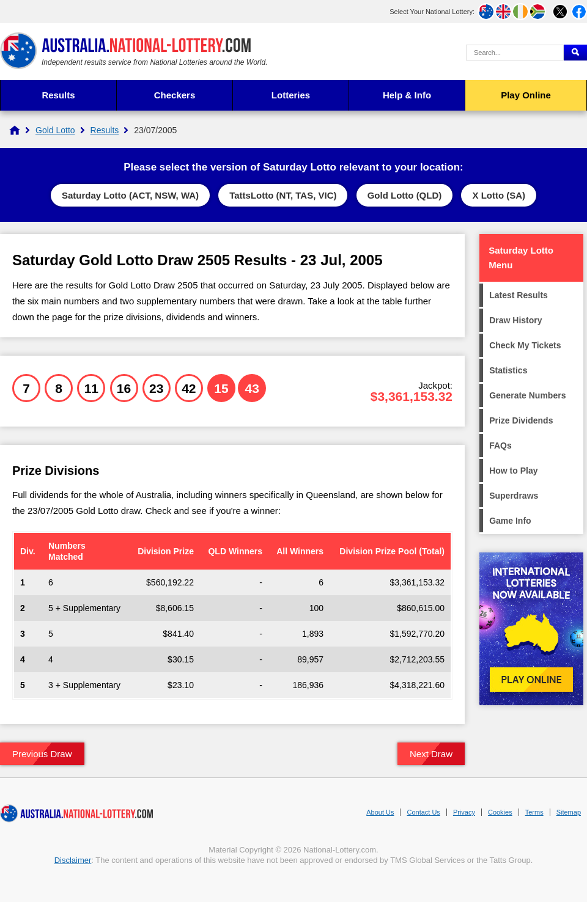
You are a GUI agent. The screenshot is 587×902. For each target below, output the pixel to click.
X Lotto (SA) (498, 195)
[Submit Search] (575, 53)
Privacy (464, 812)
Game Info (510, 521)
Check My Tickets (525, 345)
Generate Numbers (527, 395)
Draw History (515, 320)
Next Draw (431, 754)
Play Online (526, 95)
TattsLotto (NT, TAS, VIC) (282, 195)
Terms (534, 812)
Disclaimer (73, 860)
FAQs (500, 445)
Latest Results (518, 295)
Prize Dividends (521, 420)
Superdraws (513, 496)
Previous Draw (42, 754)
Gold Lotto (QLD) (404, 195)
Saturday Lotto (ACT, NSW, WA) (130, 195)
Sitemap (568, 812)
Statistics (508, 370)
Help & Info (407, 95)
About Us (380, 812)
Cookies (500, 812)
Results (58, 95)
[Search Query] (515, 53)
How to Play (513, 470)
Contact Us (423, 812)
